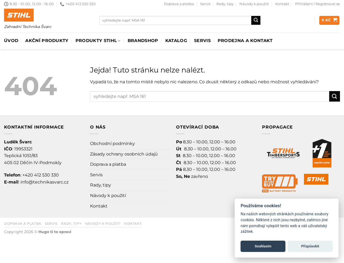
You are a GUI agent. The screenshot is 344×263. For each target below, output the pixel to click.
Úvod (11, 40)
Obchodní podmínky (112, 143)
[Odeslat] (255, 20)
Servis (205, 4)
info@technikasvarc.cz (44, 182)
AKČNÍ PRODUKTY (46, 40)
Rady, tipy (225, 4)
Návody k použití (254, 4)
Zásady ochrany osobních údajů (124, 154)
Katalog (176, 40)
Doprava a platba (179, 4)
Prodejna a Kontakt (245, 40)
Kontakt (282, 4)
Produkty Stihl (98, 40)
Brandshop (143, 40)
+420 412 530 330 (40, 175)
